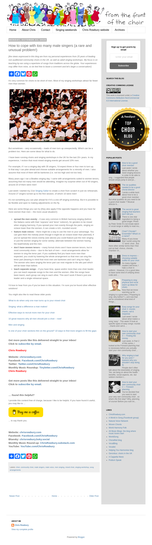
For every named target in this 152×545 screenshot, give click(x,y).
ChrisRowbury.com (117, 414)
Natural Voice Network (118, 421)
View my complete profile (22, 529)
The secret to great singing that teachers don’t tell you (131, 211)
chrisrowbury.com (30, 356)
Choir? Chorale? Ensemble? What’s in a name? (131, 233)
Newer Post (14, 496)
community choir (27, 467)
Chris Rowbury (22, 525)
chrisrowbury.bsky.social (35, 439)
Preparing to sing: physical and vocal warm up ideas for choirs (130, 283)
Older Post (94, 496)
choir (18, 467)
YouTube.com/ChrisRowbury (37, 446)
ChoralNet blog (115, 440)
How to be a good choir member (129, 164)
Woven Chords (115, 424)
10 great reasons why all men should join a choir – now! (35, 318)
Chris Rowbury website (95, 30)
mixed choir (69, 467)
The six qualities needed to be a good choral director (131, 187)
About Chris (29, 30)
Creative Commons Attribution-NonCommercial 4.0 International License (122, 98)
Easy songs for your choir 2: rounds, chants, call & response (130, 310)
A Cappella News (116, 457)
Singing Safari (42, 191)
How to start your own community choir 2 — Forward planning (131, 385)
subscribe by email (29, 343)
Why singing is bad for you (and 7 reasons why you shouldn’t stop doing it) (131, 360)
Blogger (81, 537)
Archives (120, 30)
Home (12, 30)
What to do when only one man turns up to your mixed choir (36, 300)
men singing (59, 467)
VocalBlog (113, 443)
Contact (45, 30)
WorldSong (113, 437)
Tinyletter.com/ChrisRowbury (56, 367)
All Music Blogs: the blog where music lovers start (122, 432)
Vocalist (112, 447)
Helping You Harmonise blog (121, 450)
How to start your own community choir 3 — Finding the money (131, 334)
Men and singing (16, 325)
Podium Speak (115, 460)
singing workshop (82, 467)
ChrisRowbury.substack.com (57, 442)
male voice (49, 467)
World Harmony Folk (118, 428)
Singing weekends (66, 30)
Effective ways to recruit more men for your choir (31, 312)
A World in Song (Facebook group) (124, 418)
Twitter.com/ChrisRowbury (34, 364)
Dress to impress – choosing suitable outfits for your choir (130, 258)
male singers (39, 467)
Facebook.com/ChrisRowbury (40, 360)
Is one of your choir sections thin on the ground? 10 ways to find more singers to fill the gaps (52, 331)
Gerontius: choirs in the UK (120, 453)
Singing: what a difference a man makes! (27, 306)
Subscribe (123, 66)
